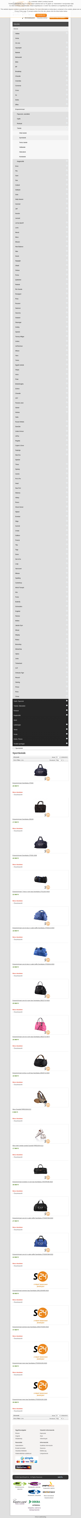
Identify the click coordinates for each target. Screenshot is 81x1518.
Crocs (17, 90)
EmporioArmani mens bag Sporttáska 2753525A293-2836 (30, 1399)
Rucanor (17, 303)
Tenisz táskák (23, 142)
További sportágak (19, 744)
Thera (17, 464)
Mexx (17, 237)
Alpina (17, 654)
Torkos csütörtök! (19, 1503)
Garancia (42, 1448)
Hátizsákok (22, 152)
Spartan (17, 460)
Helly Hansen (19, 199)
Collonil (17, 185)
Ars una (17, 43)
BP (16, 67)
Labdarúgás (17, 725)
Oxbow (17, 270)
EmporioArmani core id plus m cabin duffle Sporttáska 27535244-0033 (33, 964)
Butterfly (17, 602)
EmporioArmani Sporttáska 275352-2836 (25, 855)
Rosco (17, 502)
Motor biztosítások (49, 1495)
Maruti (17, 232)
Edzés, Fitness (18, 739)
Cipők (18, 119)
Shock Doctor (19, 507)
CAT (16, 668)
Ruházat (19, 123)
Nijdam (17, 512)
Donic (17, 554)
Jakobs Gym (19, 625)
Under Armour (19, 431)
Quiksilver (18, 280)
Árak (41, 1436)
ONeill (17, 265)
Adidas (17, 33)
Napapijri (18, 261)
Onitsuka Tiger (19, 673)
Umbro (17, 341)
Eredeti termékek (20, 1448)
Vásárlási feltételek (21, 1451)
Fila (16, 171)
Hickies (17, 412)
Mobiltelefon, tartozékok (34, 1495)
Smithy (17, 327)
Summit (17, 526)
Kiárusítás (17, 24)
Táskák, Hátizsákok (19, 706)
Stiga (16, 521)
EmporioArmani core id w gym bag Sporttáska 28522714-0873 (31, 1037)
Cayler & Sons (19, 445)
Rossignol (18, 294)
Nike (16, 251)
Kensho (17, 213)
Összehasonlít (18, 794)
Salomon (18, 308)
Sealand (17, 317)
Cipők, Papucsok (19, 701)
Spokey (17, 469)
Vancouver (18, 568)
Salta (16, 417)
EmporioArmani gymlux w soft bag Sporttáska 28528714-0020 (31, 1073)
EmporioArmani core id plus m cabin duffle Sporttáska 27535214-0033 (33, 928)
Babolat (17, 52)
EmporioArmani (20, 109)
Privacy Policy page (20, 11)
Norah (17, 256)
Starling (17, 682)
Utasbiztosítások (48, 1497)
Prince (17, 687)
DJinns (17, 389)
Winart (17, 630)
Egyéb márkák (19, 365)
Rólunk (17, 1433)
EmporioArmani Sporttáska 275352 (23, 783)
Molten (17, 621)
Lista (22, 760)
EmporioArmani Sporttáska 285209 (23, 819)
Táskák (19, 128)
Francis (17, 540)
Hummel (17, 204)
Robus (17, 639)
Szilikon (17, 535)
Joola (17, 658)
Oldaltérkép (18, 1438)
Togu (16, 549)
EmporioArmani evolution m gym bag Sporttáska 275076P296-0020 (33, 1182)
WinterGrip (18, 649)
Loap (16, 564)
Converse (18, 85)
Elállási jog (43, 1451)
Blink (16, 62)
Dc (16, 95)
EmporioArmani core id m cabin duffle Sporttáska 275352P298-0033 (33, 1254)
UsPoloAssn (19, 346)
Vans (16, 355)
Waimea (17, 493)
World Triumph (19, 587)
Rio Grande (18, 289)
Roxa (16, 692)
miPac (17, 436)
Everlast (17, 516)
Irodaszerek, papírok (48, 1488)
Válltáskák (22, 147)
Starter (17, 407)
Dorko (17, 100)
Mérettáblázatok (30, 18)
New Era (17, 455)
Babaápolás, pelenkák (34, 1487)
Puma (17, 275)
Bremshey (18, 644)
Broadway (18, 71)
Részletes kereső (42, 18)
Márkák (16, 29)
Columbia (18, 81)
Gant (16, 175)
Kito (16, 592)
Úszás (15, 734)
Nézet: (15, 760)
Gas (16, 180)
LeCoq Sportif (19, 223)
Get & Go (18, 559)
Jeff (16, 209)
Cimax (17, 696)
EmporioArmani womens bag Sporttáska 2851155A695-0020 (31, 1290)
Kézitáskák (22, 156)
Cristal (17, 531)
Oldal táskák (23, 133)
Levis (16, 228)
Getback (17, 190)
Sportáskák (22, 138)
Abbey (17, 497)
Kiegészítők (20, 161)
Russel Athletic (19, 422)
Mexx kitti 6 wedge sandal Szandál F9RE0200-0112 (28, 1145)
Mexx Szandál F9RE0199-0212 (22, 1109)
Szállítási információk (46, 1445)
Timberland (18, 663)
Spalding (18, 578)
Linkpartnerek (44, 1453)
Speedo (17, 332)
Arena (17, 38)
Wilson (17, 351)
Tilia (16, 545)
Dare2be (17, 426)
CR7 (16, 398)
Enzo (16, 166)
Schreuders (18, 606)
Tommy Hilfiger (19, 336)
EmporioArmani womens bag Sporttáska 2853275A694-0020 (31, 1327)
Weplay (17, 635)
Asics (17, 374)
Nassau (17, 616)
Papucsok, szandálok (23, 114)
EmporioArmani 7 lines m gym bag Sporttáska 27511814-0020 (31, 891)
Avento (17, 474)
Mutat (53, 757)
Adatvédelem (19, 1445)
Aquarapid (18, 48)
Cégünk (17, 1436)
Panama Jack (19, 403)
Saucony (18, 313)
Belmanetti (18, 57)
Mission (17, 242)
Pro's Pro (18, 478)
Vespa (17, 370)
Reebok (17, 284)
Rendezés (52, 760)
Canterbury (18, 583)
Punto (17, 597)
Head (17, 483)
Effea (16, 104)
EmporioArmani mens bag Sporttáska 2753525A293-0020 (30, 1363)
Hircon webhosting (40, 1517)
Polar (16, 379)
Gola (16, 194)
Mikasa (17, 573)
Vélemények (43, 1438)
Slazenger (18, 322)
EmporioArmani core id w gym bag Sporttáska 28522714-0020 (31, 1000)
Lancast (17, 218)
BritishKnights (19, 384)
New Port (18, 488)
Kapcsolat (43, 1433)
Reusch (17, 677)
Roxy (16, 299)
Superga (17, 450)
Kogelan (17, 611)
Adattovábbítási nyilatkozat (23, 1453)
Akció (15, 720)
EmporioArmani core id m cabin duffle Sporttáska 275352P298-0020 (33, 1218)
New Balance (19, 246)
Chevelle (18, 76)
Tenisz (15, 729)
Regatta (17, 441)
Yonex (17, 360)
